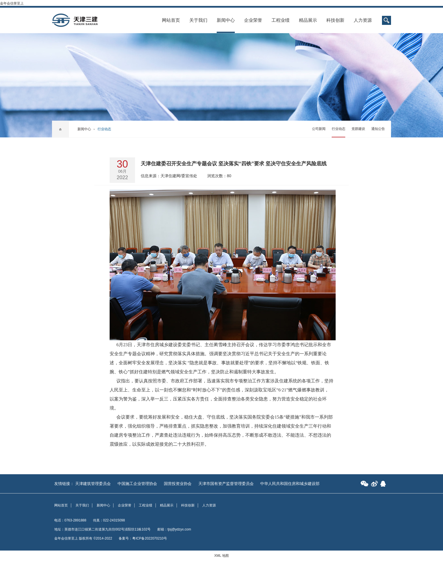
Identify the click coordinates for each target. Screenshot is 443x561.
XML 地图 (221, 556)
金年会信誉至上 (12, 3)
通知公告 (378, 129)
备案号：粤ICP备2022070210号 (143, 538)
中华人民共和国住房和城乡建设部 (290, 483)
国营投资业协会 (178, 483)
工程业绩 (281, 20)
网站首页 (171, 20)
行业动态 (338, 129)
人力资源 (363, 20)
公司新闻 (318, 129)
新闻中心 (226, 20)
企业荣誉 (253, 20)
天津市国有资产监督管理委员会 (226, 483)
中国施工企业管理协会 (137, 483)
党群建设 (358, 129)
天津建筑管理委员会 (93, 483)
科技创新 (335, 20)
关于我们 (198, 20)
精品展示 (308, 20)
